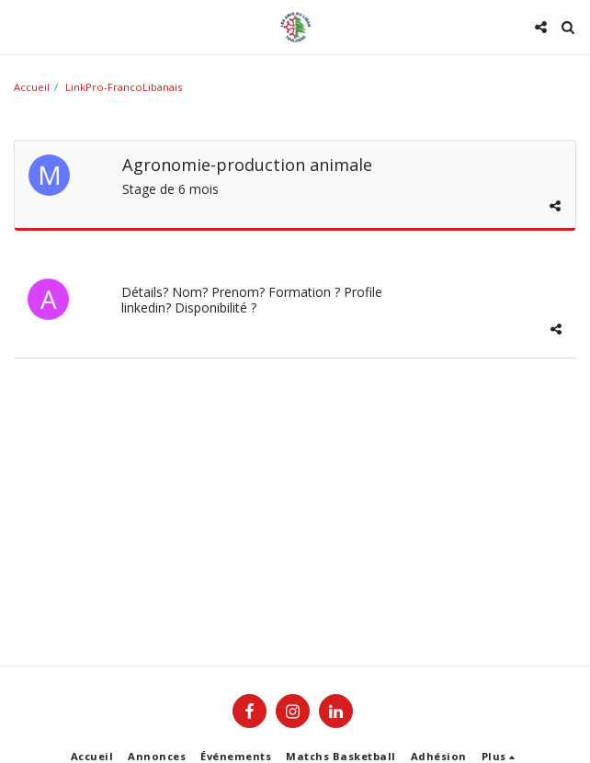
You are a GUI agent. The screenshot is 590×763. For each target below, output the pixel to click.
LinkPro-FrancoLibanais (123, 87)
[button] (20, 26)
